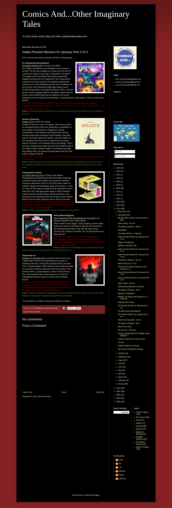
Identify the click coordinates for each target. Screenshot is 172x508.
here (51, 199)
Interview (139, 426)
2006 (118, 402)
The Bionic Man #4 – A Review (129, 234)
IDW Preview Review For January (131, 287)
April (120, 374)
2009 (118, 391)
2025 (118, 171)
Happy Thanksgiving (126, 242)
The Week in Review (141, 443)
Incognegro (122, 230)
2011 (118, 209)
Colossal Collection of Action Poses (131, 339)
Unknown (122, 479)
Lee (120, 467)
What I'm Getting (142, 447)
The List (121, 342)
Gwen (121, 460)
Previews (37, 312)
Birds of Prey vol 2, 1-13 (127, 263)
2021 (118, 178)
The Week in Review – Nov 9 (129, 290)
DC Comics (140, 417)
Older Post (100, 392)
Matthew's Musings (140, 433)
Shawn (121, 475)
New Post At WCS (125, 327)
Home (64, 392)
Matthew (122, 471)
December (122, 212)
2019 (118, 185)
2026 (118, 168)
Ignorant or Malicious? (126, 293)
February (122, 380)
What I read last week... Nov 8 (129, 320)
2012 (118, 205)
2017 (118, 192)
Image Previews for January (128, 346)
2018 (118, 188)
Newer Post (27, 392)
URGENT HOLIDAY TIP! (127, 246)
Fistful (138, 420)
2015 (118, 195)
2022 (118, 175)
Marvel (138, 429)
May (120, 370)
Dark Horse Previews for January (130, 349)
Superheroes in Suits (126, 302)
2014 (118, 198)
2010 (118, 388)
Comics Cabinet (142, 412)
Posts (118, 152)
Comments (120, 156)
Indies (31, 312)
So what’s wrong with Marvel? (129, 311)
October (121, 353)
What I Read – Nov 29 (126, 223)
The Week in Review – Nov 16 (129, 260)
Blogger (96, 495)
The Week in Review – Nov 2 (129, 323)
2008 (118, 395)
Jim (120, 464)
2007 (118, 398)
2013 (118, 202)
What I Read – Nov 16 (126, 283)
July (120, 363)
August (121, 360)
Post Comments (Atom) (42, 396)
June (120, 367)
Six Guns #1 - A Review (127, 330)
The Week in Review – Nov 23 (129, 227)
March (121, 377)
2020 (118, 182)
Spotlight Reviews (139, 438)
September (122, 357)
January (121, 384)
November (122, 215)
